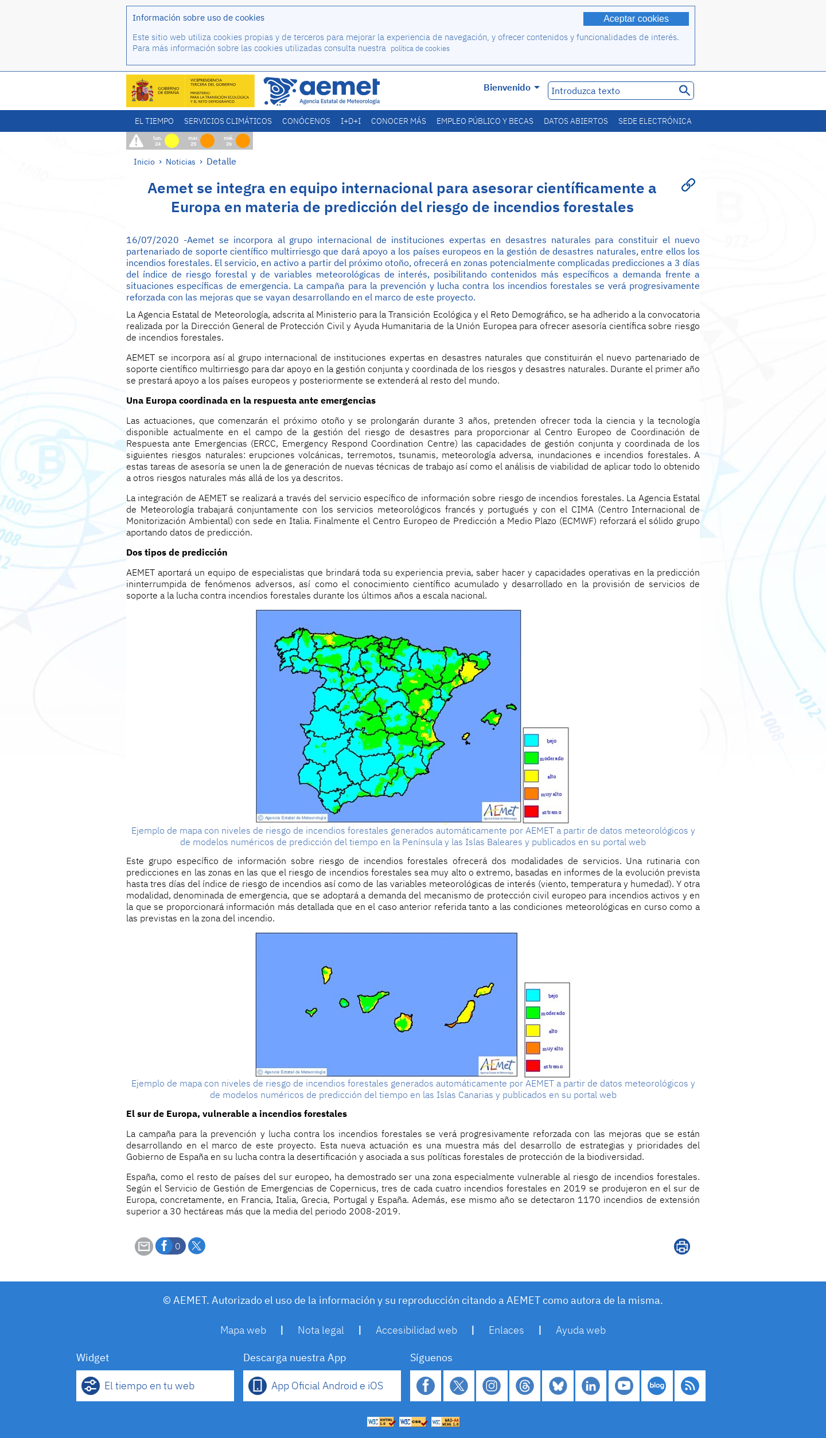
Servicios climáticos (228, 121)
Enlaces (506, 1330)
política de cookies (420, 48)
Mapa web (243, 1330)
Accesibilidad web (416, 1330)
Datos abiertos (576, 121)
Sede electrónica (655, 121)
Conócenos (306, 121)
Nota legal (321, 1330)
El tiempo (154, 121)
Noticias (181, 161)
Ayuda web (581, 1330)
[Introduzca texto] (610, 90)
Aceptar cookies (636, 19)
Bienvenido (512, 87)
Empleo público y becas (485, 121)
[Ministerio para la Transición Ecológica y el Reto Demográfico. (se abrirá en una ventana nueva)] (191, 91)
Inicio (144, 161)
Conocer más (398, 121)
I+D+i (351, 121)
